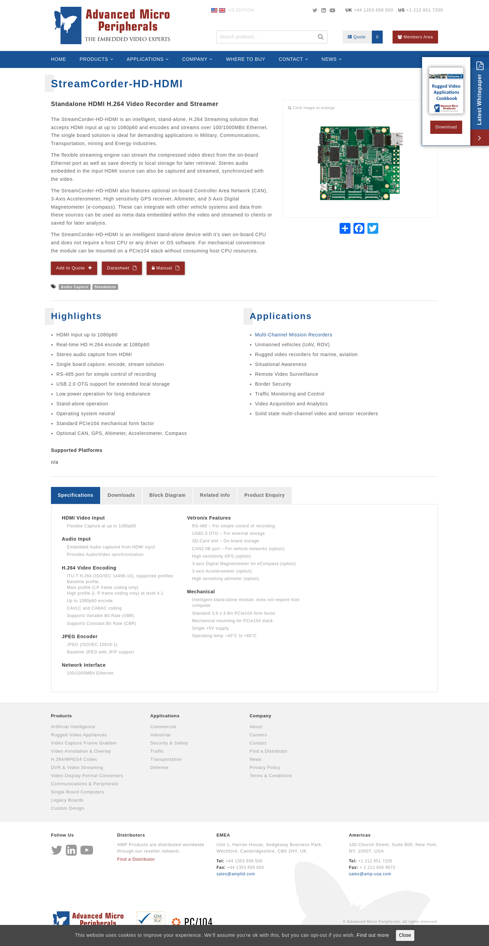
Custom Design (67, 808)
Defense (159, 767)
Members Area (415, 37)
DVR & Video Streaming (77, 767)
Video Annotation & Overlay (81, 751)
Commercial (163, 726)
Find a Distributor (269, 751)
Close (405, 935)
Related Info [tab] (215, 495)
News (329, 59)
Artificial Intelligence (73, 726)
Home (58, 59)
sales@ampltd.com (236, 874)
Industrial (160, 734)
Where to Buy (245, 59)
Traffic (157, 751)
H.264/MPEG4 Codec (74, 759)
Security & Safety (169, 743)
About (256, 726)
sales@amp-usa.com (370, 874)
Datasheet (118, 267)
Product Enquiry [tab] (264, 495)
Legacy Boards (67, 800)
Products (93, 59)
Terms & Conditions (271, 775)
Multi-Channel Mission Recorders (293, 334)
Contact (291, 59)
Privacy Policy (265, 767)
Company (194, 59)
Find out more (373, 935)
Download (446, 126)
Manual (162, 267)
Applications (145, 59)
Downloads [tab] (121, 495)
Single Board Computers (77, 791)
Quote (365, 37)
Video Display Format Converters (87, 775)
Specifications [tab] (75, 495)
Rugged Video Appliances (79, 734)
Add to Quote (70, 267)
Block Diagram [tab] (167, 495)
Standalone (105, 287)
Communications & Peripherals (84, 783)
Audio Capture (75, 287)
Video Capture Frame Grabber (84, 743)
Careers (258, 734)
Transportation (166, 759)
